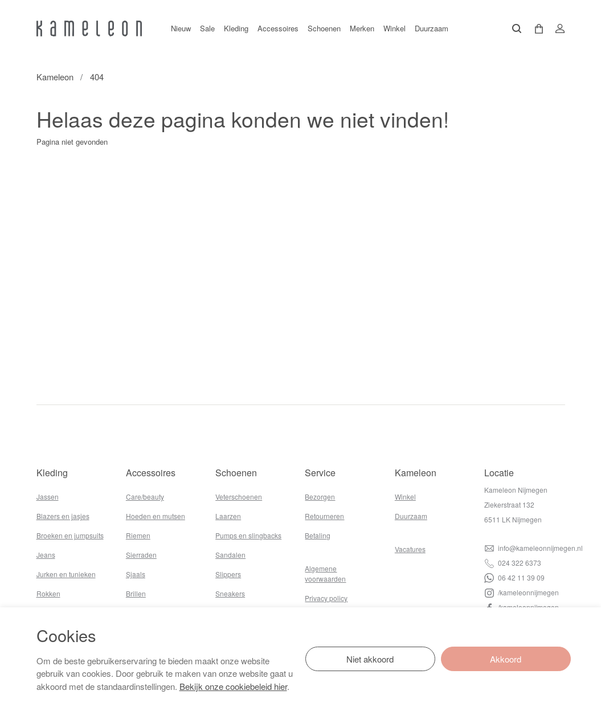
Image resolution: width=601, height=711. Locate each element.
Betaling (317, 535)
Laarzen (228, 516)
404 (97, 77)
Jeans (45, 554)
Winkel (394, 28)
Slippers (228, 574)
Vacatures (410, 549)
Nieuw (181, 28)
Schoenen (324, 28)
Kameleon (54, 77)
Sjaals (135, 574)
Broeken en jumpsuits (70, 535)
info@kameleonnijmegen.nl (533, 548)
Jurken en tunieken (66, 574)
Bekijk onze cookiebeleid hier (233, 686)
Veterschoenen (238, 496)
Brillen (136, 593)
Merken (362, 28)
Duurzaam (431, 28)
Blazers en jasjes (62, 516)
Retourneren (324, 516)
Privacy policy (326, 598)
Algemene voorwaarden (325, 573)
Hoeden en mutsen (155, 516)
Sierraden (141, 554)
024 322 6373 (512, 562)
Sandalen (230, 554)
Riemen (138, 535)
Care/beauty (145, 496)
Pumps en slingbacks (248, 535)
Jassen (47, 496)
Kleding (236, 28)
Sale (207, 28)
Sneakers (230, 593)
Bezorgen (320, 496)
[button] (535, 29)
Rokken (48, 593)
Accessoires (278, 28)
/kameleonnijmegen (521, 592)
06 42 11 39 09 (514, 577)
